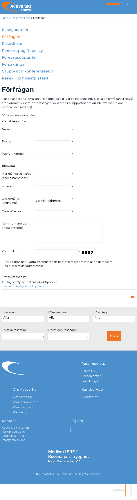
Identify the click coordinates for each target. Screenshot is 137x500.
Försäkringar (14, 64)
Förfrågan (11, 37)
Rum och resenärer (62, 333)
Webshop (20, 416)
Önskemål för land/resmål (11, 201)
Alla (23, 321)
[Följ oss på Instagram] (77, 433)
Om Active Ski (22, 400)
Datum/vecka (11, 211)
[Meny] (127, 8)
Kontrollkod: (10, 251)
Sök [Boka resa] (114, 339)
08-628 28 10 (16, 435)
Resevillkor (12, 43)
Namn (6, 129)
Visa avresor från (14, 333)
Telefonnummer (13, 153)
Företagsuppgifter (19, 57)
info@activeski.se (13, 443)
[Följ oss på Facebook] (72, 433)
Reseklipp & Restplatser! (25, 78)
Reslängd (101, 316)
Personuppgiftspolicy (22, 50)
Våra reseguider (24, 410)
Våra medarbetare (25, 405)
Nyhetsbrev (89, 400)
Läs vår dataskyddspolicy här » (23, 286)
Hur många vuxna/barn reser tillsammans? (18, 176)
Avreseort (8, 186)
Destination (57, 316)
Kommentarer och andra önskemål (15, 225)
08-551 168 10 (18, 439)
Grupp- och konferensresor (28, 71)
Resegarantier (15, 30)
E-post (6, 141)
